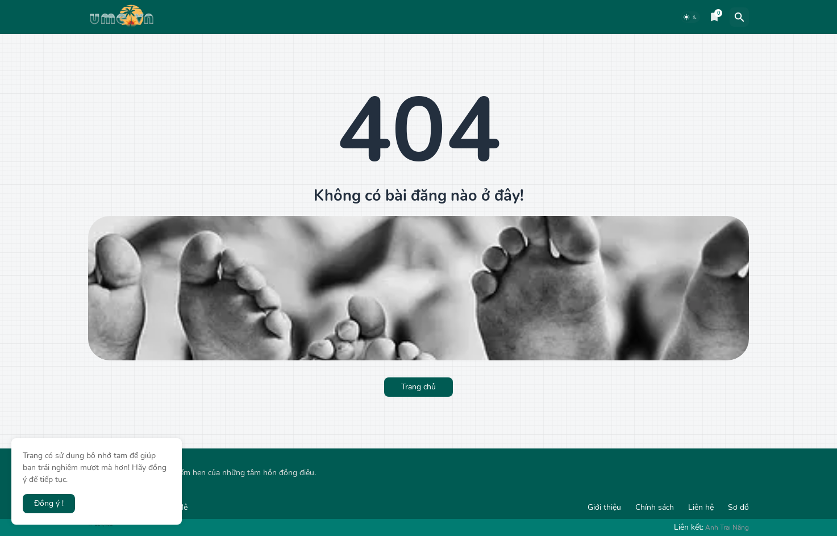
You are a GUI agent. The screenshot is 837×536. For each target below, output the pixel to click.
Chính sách (654, 507)
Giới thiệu (604, 507)
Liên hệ (701, 507)
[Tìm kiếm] (739, 17)
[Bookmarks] (714, 17)
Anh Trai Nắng (727, 527)
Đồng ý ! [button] (49, 503)
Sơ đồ (738, 507)
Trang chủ (418, 386)
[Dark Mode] (690, 17)
